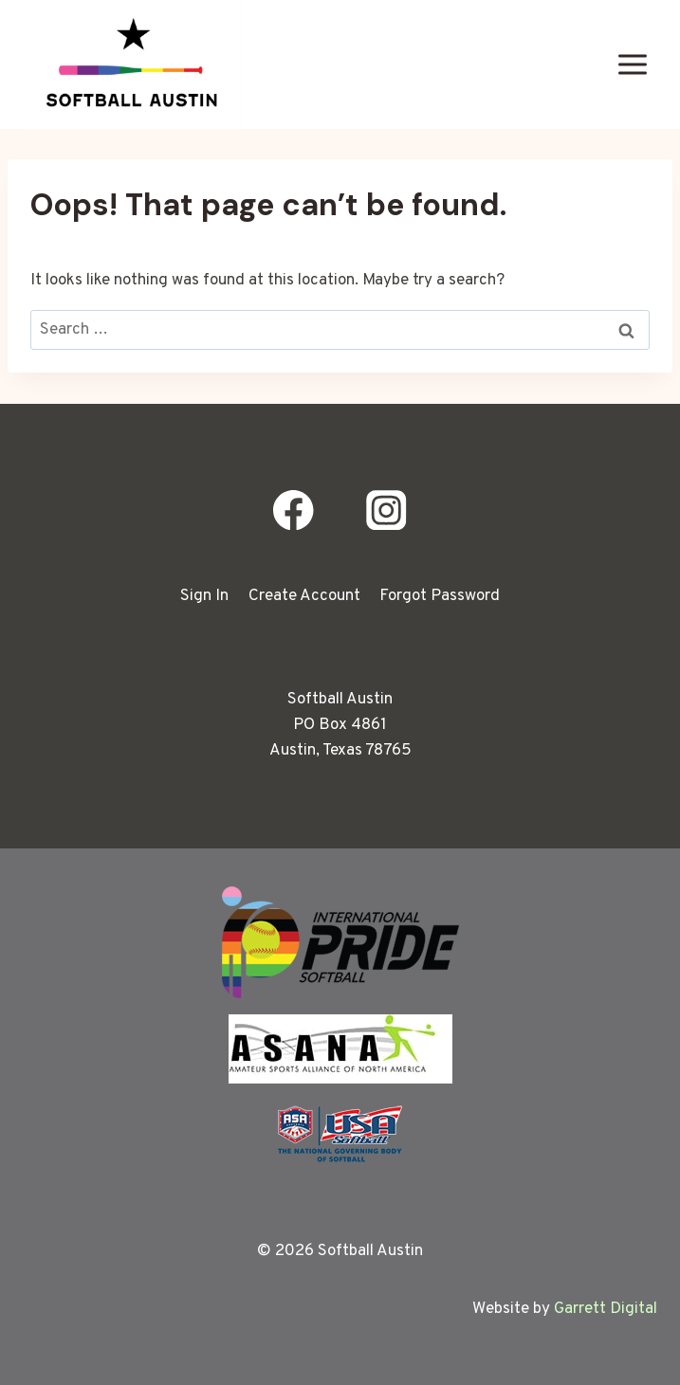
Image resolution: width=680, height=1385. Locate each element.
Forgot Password (439, 596)
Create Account (304, 596)
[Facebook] (293, 510)
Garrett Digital (605, 1309)
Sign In (204, 596)
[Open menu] (632, 64)
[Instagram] (386, 510)
